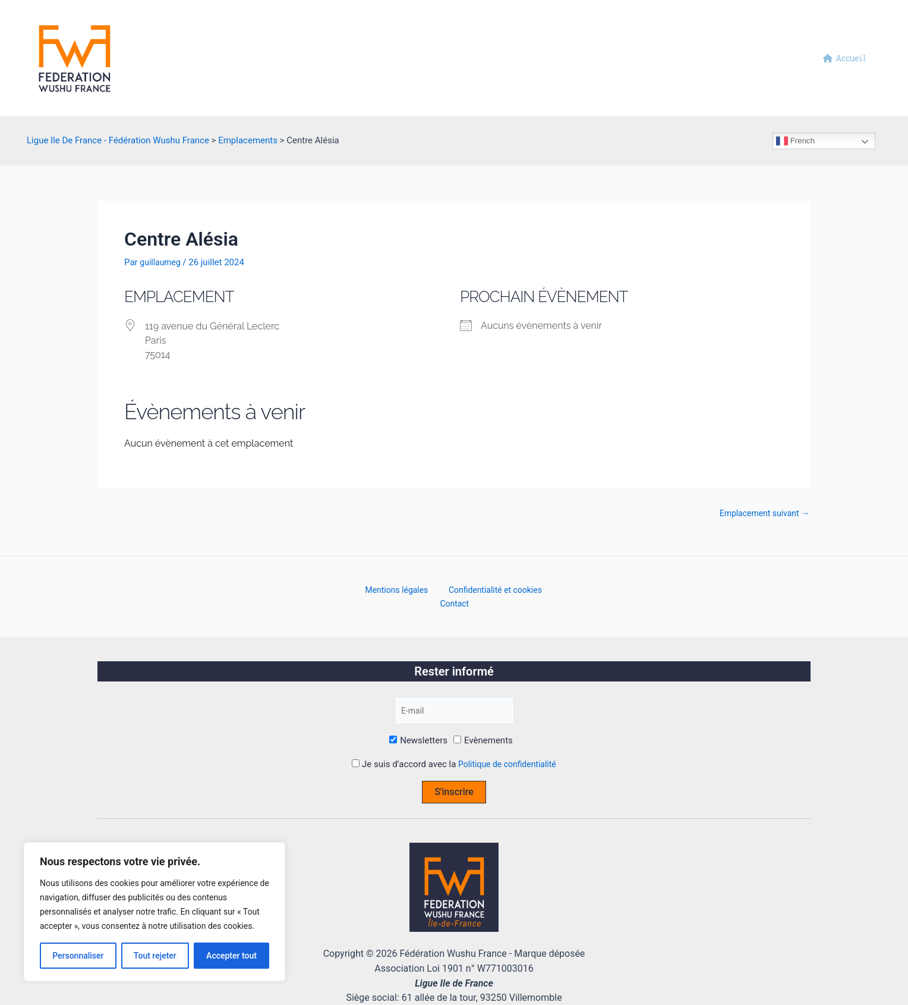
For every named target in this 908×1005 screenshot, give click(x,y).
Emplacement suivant (760, 513)
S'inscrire (454, 780)
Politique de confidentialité (507, 752)
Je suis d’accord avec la (454, 752)
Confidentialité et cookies (472, 591)
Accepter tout (231, 955)
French (795, 141)
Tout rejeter (155, 955)
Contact (546, 591)
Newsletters (418, 729)
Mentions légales (380, 591)
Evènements (483, 729)
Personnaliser (77, 955)
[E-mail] (454, 697)
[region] (154, 911)
